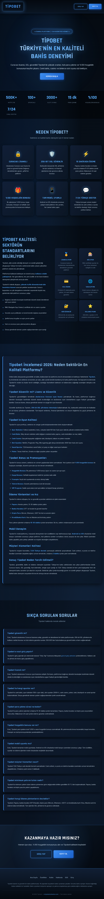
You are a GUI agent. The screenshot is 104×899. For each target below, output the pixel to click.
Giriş (72, 877)
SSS (66, 877)
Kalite (51, 877)
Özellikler (43, 877)
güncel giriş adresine (68, 656)
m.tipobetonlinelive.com (51, 894)
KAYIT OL (95, 6)
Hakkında (59, 877)
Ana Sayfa (34, 877)
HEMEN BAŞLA (52, 76)
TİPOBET (13, 6)
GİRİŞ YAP (81, 6)
